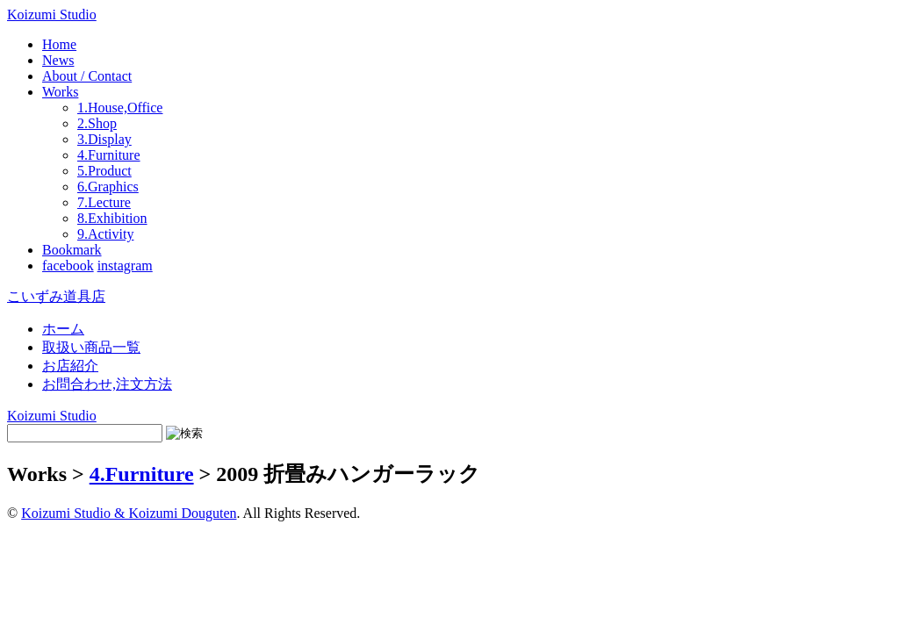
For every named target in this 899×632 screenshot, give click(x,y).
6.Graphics (108, 186)
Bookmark (72, 249)
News (58, 60)
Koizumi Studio (52, 14)
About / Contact (87, 75)
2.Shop (97, 123)
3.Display (104, 139)
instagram (125, 265)
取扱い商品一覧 (91, 347)
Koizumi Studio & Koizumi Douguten (128, 513)
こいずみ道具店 (56, 296)
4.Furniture (108, 154)
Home (59, 44)
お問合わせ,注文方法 (107, 384)
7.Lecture (104, 202)
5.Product (104, 170)
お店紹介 (70, 365)
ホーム (63, 328)
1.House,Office (119, 107)
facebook (68, 265)
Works (60, 91)
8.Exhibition (112, 218)
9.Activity (105, 233)
